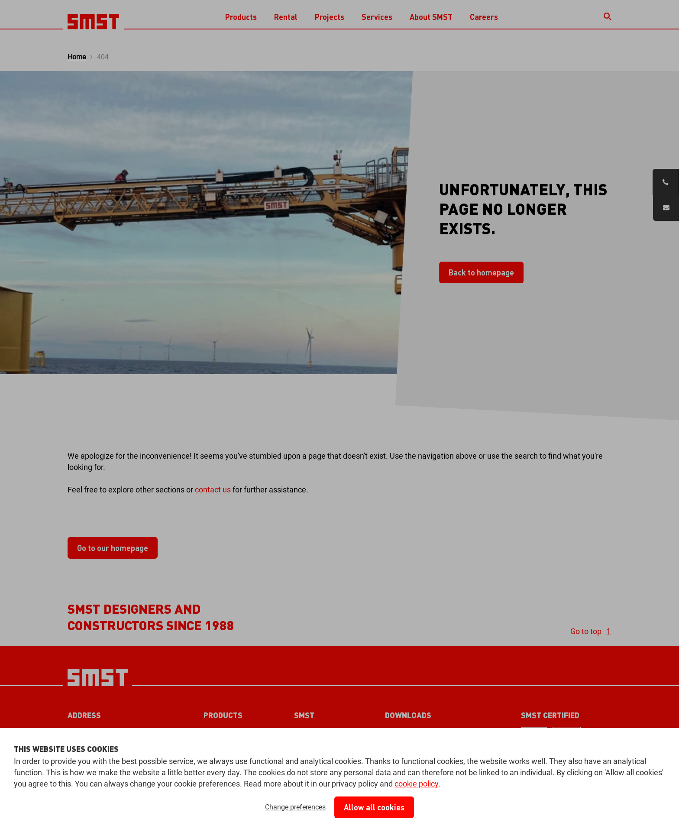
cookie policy (416, 783)
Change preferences (295, 807)
